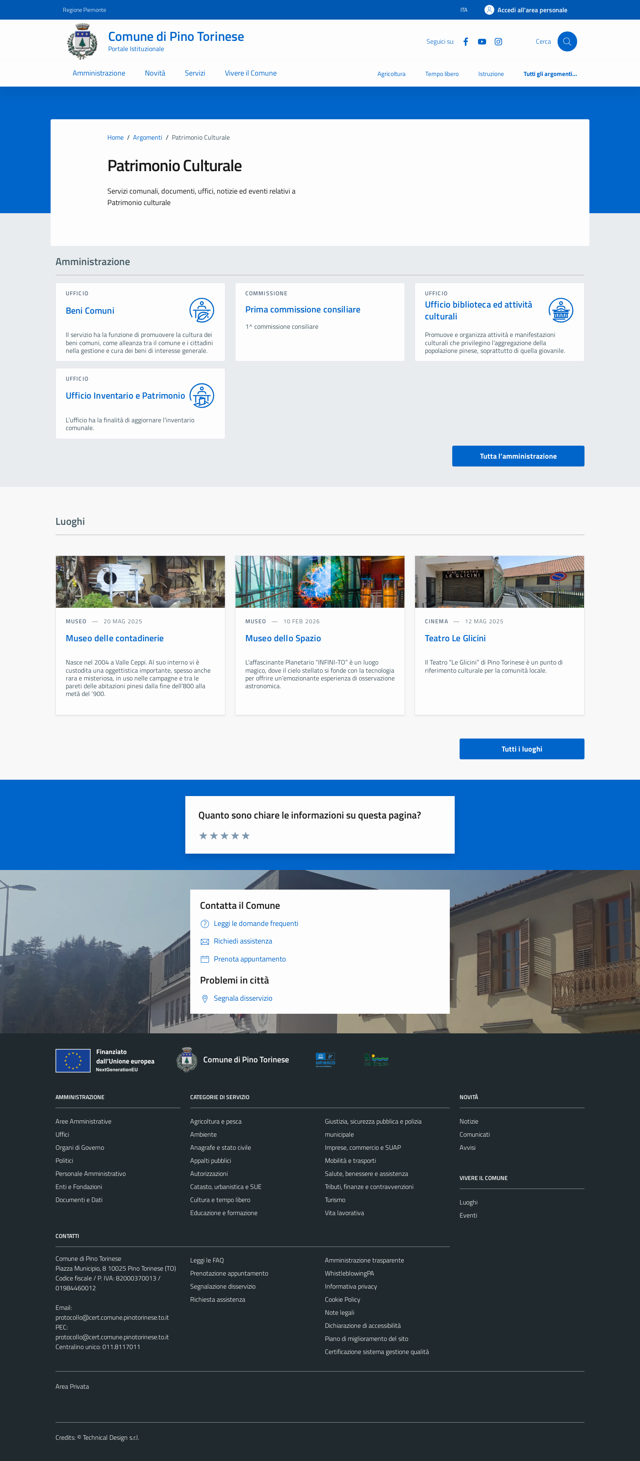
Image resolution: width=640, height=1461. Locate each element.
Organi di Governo (80, 1147)
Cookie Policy (342, 1299)
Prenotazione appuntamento (229, 1273)
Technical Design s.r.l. (111, 1437)
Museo (77, 621)
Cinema (437, 621)
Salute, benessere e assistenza (366, 1173)
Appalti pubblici (210, 1160)
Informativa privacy (351, 1286)
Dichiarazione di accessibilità (363, 1325)
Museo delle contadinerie (115, 638)
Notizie (469, 1121)
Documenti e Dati (79, 1199)
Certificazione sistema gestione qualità (377, 1351)
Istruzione (491, 73)
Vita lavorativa (344, 1213)
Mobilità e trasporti (350, 1160)
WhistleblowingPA (349, 1273)
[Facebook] (462, 41)
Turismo (335, 1199)
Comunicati (475, 1134)
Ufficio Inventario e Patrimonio (125, 395)
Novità (155, 72)
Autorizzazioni (209, 1173)
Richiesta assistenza (217, 1299)
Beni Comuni (90, 311)
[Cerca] (567, 41)
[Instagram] (495, 41)
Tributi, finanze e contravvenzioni (369, 1186)
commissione (266, 293)
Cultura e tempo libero (220, 1199)
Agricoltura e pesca (216, 1121)
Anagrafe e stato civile (220, 1147)
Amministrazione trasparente (364, 1260)
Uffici (62, 1134)
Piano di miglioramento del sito (366, 1338)
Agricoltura (392, 73)
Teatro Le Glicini (455, 638)
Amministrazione (99, 72)
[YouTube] (479, 41)
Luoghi (469, 1202)
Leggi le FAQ (207, 1260)
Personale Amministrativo (91, 1173)
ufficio (77, 293)
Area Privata (72, 1386)
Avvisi (468, 1147)
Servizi (195, 72)
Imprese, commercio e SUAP (363, 1147)
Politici (64, 1160)
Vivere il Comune (251, 72)
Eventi (468, 1215)
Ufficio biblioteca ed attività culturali (479, 310)
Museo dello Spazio (283, 638)
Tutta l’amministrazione (518, 456)
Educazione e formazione (224, 1213)
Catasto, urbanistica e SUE (226, 1186)
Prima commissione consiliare (302, 309)
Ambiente (203, 1134)
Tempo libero (442, 73)
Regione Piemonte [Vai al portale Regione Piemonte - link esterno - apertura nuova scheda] (84, 9)
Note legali (339, 1312)
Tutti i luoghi (522, 748)
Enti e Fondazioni (79, 1186)
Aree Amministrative (83, 1121)
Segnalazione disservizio (223, 1286)
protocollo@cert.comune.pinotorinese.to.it (112, 1317)
